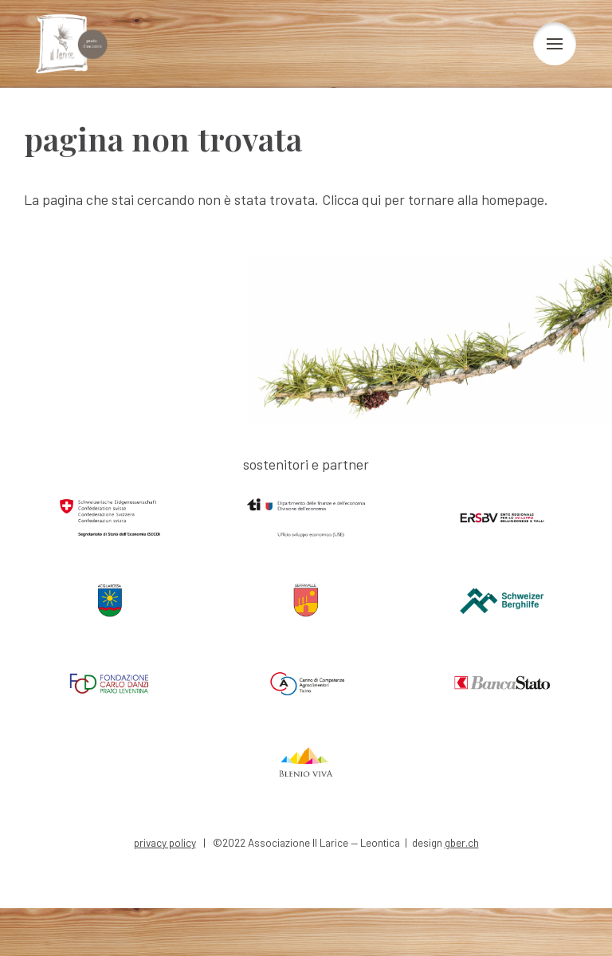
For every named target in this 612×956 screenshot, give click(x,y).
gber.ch (462, 842)
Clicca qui (351, 199)
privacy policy (165, 842)
